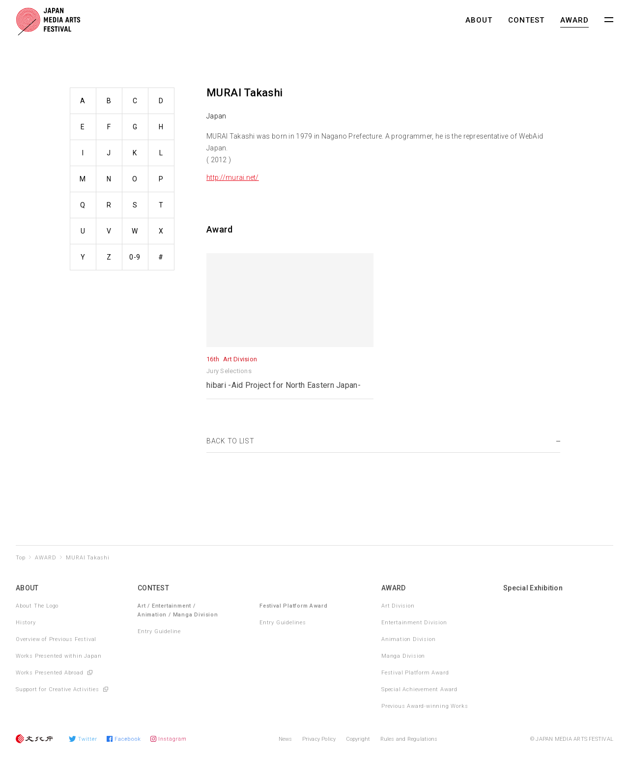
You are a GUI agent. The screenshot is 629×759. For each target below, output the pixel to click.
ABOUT (478, 20)
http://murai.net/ (232, 177)
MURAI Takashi (87, 558)
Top (20, 558)
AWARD (574, 20)
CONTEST (526, 20)
